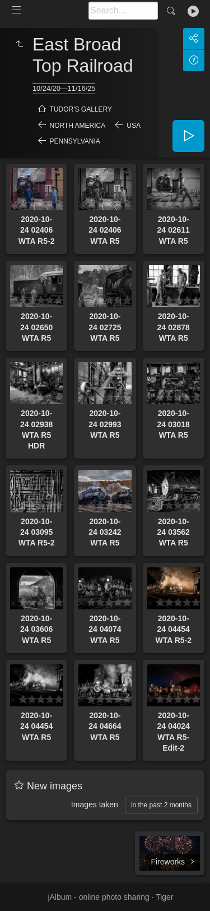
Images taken (94, 804)
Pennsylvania (75, 141)
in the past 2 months (161, 805)
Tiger (164, 896)
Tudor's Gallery (81, 109)
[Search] (123, 11)
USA (134, 126)
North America (78, 126)
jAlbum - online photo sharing (98, 896)
